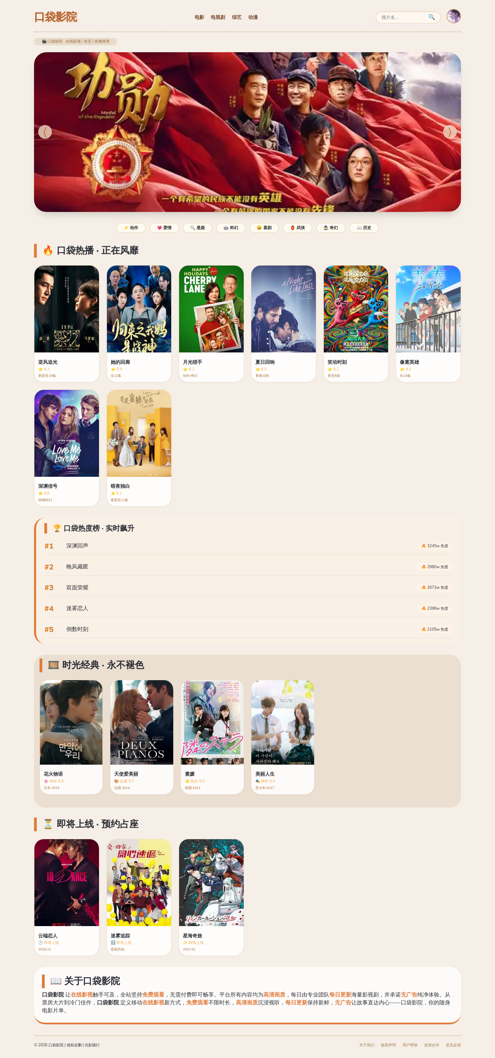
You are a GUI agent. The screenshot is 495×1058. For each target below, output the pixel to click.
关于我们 (366, 1045)
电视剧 (218, 17)
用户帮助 (410, 1045)
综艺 (237, 17)
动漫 (253, 17)
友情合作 (431, 1045)
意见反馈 (453, 1045)
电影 (199, 17)
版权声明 (388, 1045)
